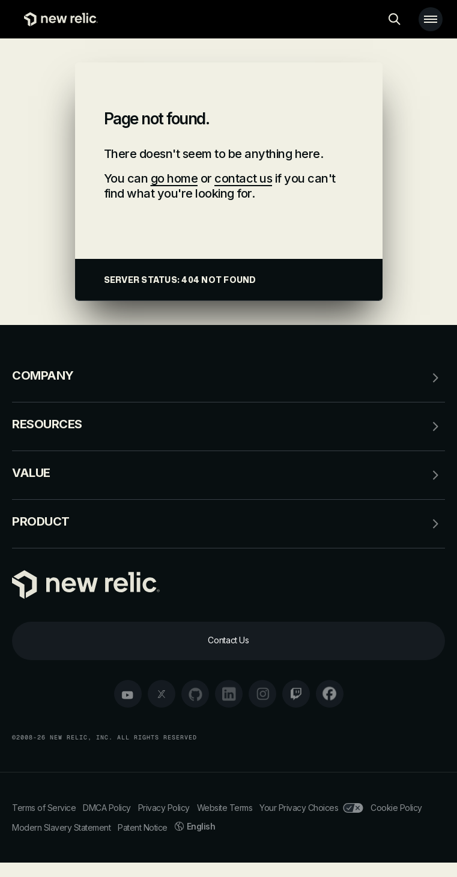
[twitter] (161, 693)
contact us (243, 178)
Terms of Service (44, 808)
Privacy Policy (164, 808)
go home (174, 178)
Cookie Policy (396, 808)
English (195, 826)
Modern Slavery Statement (61, 827)
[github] (195, 693)
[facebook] (329, 693)
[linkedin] (228, 693)
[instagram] (262, 693)
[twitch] (296, 693)
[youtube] (127, 693)
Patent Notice (143, 827)
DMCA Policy (107, 808)
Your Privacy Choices (311, 808)
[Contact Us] (228, 641)
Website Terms (225, 808)
